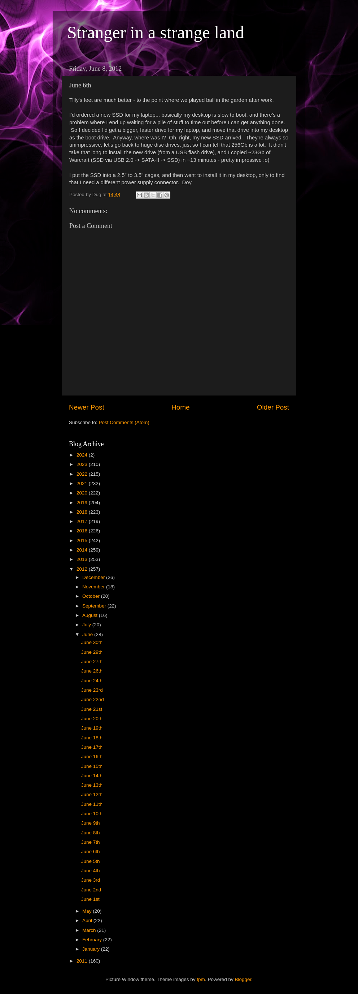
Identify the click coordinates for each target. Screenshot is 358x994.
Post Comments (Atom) (124, 422)
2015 (83, 540)
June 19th (91, 728)
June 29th (91, 652)
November (94, 586)
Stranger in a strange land (155, 32)
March (89, 930)
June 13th (91, 785)
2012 (83, 569)
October (91, 596)
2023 (83, 464)
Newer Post (86, 407)
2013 (83, 559)
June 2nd (91, 890)
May (87, 911)
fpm (201, 979)
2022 (83, 474)
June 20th (91, 718)
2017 (83, 521)
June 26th (91, 671)
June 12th (91, 794)
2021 (83, 483)
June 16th (91, 756)
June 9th (90, 823)
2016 (83, 530)
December (94, 577)
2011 (83, 961)
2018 (83, 512)
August (90, 615)
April (87, 920)
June (88, 634)
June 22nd (92, 699)
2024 (83, 455)
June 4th (90, 870)
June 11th (91, 804)
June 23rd (92, 690)
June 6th (90, 851)
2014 (83, 550)
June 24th (91, 680)
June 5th (90, 861)
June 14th (91, 775)
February (92, 939)
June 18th (91, 737)
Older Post (273, 407)
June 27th (91, 661)
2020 (83, 493)
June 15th (91, 766)
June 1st (90, 899)
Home (180, 407)
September (95, 606)
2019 (83, 502)
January (91, 949)
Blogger (243, 979)
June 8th (90, 832)
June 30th (91, 642)
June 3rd (90, 880)
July (87, 624)
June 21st (91, 709)
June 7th (90, 842)
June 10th (91, 813)
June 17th (91, 747)
